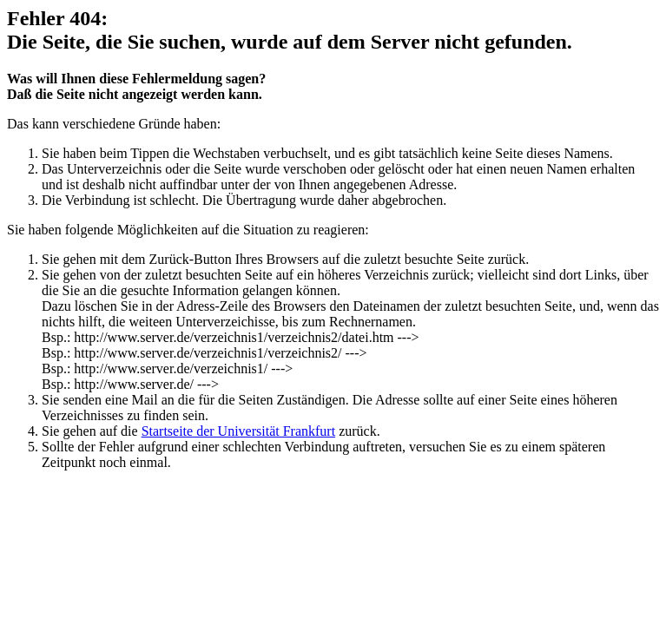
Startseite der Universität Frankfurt (239, 431)
